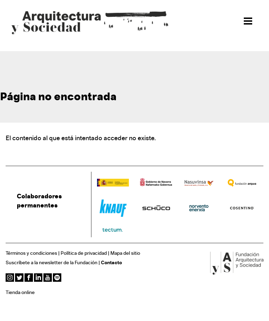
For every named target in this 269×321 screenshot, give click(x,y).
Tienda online (20, 293)
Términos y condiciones (31, 253)
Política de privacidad (84, 253)
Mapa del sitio (125, 253)
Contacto (111, 263)
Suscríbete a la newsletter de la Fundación (51, 263)
